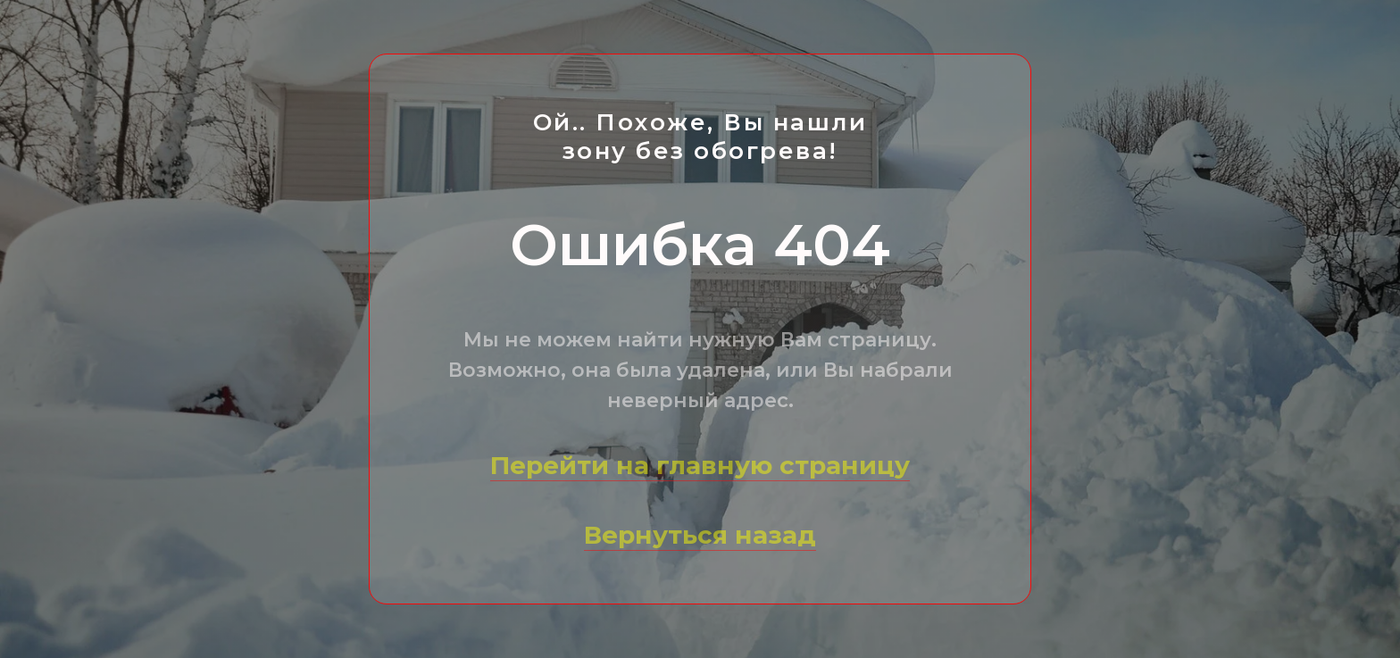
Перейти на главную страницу (700, 465)
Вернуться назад (700, 535)
